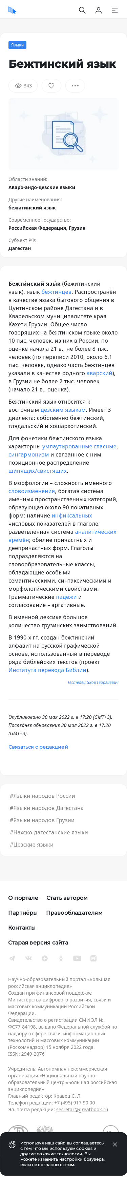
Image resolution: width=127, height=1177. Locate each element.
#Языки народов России (42, 795)
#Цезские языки (32, 844)
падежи (66, 597)
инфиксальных (72, 515)
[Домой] (12, 10)
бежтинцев (57, 292)
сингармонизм (28, 454)
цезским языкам (63, 409)
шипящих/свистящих (37, 470)
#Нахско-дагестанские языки (49, 832)
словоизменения (31, 491)
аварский (99, 373)
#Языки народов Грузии (42, 820)
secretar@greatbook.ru (82, 1109)
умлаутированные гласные (79, 446)
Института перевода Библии (47, 670)
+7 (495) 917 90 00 (74, 1102)
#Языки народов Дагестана (47, 808)
